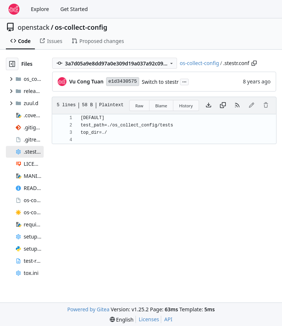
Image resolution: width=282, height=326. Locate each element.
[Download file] (208, 105)
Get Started (74, 9)
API (168, 319)
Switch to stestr (160, 81)
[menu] (122, 319)
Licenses (149, 319)
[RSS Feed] (237, 105)
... (184, 81)
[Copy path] (254, 63)
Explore (40, 9)
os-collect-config (81, 27)
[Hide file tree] (12, 64)
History (186, 105)
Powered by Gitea (88, 309)
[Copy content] (223, 105)
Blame (161, 105)
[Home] (14, 9)
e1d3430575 (122, 81)
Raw (139, 105)
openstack (34, 27)
